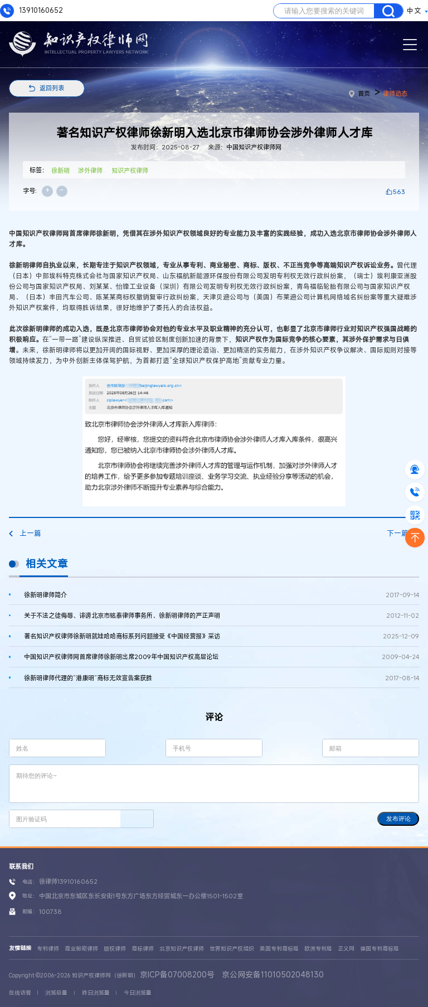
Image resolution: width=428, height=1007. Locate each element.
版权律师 (115, 948)
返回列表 (52, 88)
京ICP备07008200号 (177, 974)
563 (399, 191)
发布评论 (398, 818)
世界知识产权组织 (232, 948)
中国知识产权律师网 (253, 147)
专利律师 (48, 948)
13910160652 (31, 11)
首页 (360, 93)
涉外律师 (90, 170)
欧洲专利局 (318, 948)
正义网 (346, 948)
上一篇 (25, 533)
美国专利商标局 (279, 948)
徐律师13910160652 (68, 881)
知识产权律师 (129, 170)
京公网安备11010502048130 (273, 974)
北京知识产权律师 (181, 948)
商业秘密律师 (81, 948)
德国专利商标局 (379, 948)
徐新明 (60, 170)
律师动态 (395, 93)
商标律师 (143, 948)
